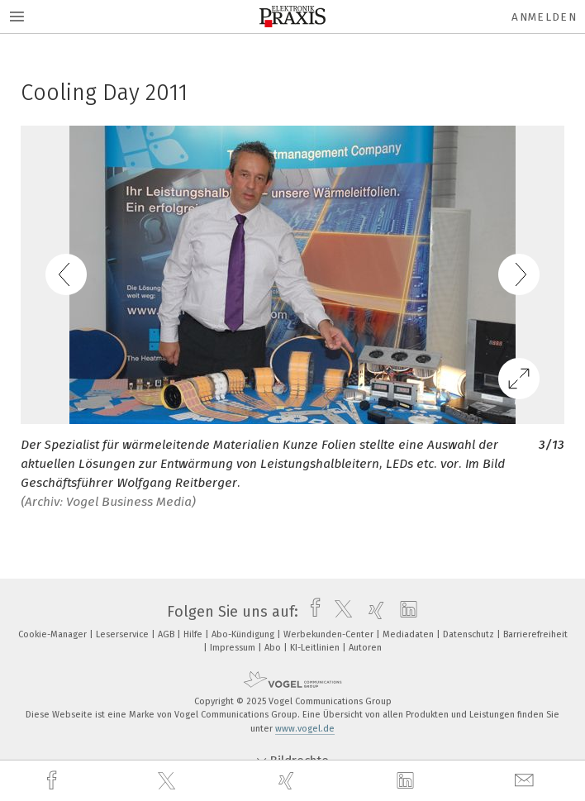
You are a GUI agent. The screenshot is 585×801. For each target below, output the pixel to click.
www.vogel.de (305, 728)
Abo (273, 647)
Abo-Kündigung (244, 634)
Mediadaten (409, 634)
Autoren (365, 647)
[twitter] (168, 781)
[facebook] (53, 781)
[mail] (526, 781)
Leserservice (123, 634)
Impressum (234, 647)
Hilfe (194, 634)
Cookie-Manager (53, 634)
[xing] (288, 780)
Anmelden (544, 17)
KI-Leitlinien (316, 647)
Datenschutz (470, 634)
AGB (167, 634)
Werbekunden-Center (329, 634)
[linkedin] (407, 781)
